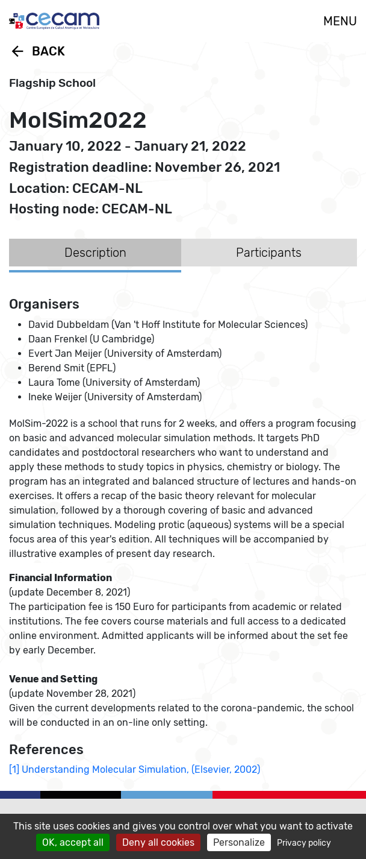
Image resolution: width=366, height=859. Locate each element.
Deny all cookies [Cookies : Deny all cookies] (158, 842)
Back (37, 51)
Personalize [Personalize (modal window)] (239, 842)
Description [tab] (95, 252)
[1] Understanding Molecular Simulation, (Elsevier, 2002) (134, 769)
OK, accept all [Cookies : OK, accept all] (73, 842)
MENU (340, 21)
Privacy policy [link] (304, 843)
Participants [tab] (269, 252)
